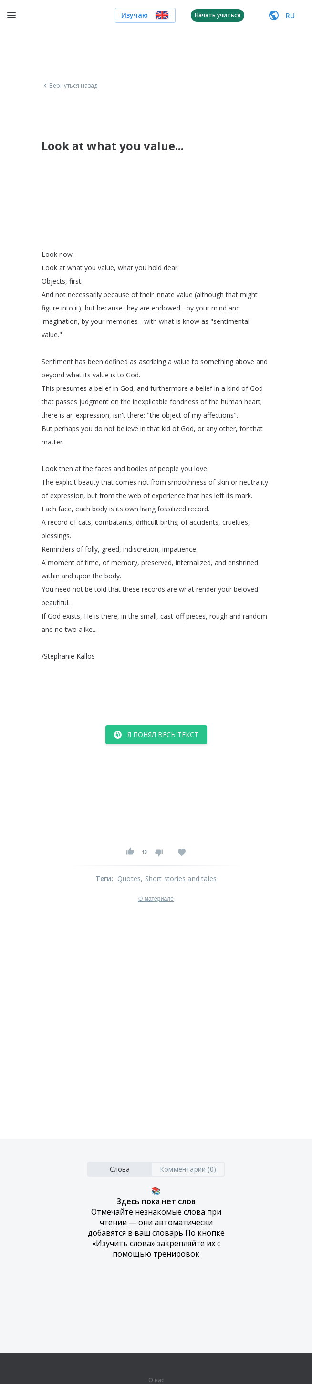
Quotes (129, 878)
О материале (156, 899)
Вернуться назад (70, 86)
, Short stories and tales (179, 878)
